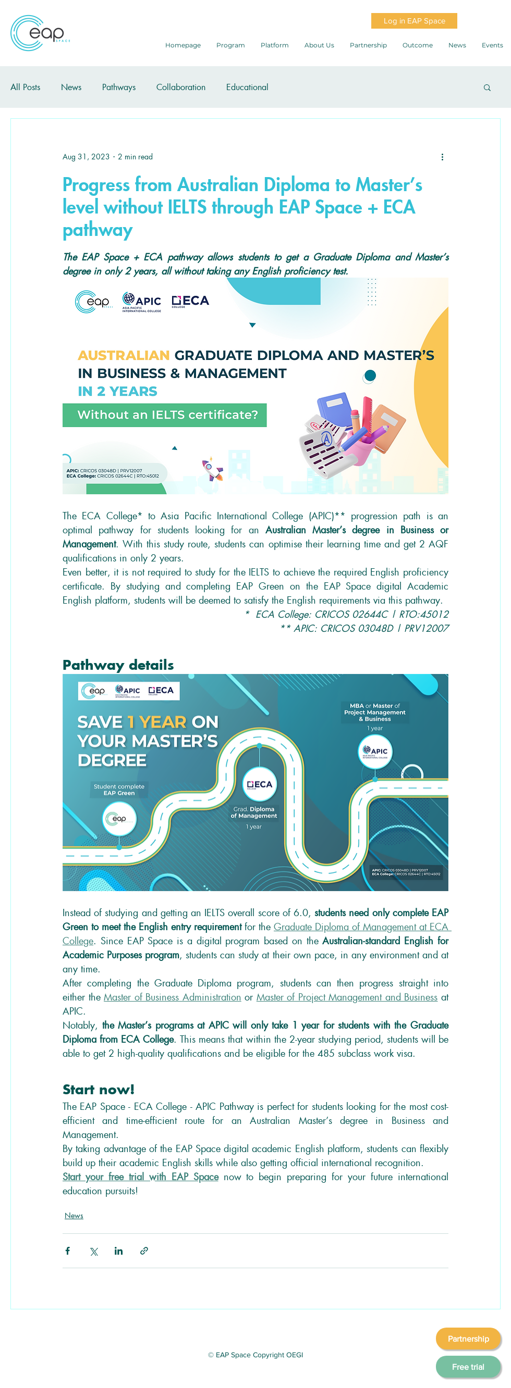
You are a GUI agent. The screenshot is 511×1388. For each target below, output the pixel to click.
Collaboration (180, 87)
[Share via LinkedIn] (119, 1251)
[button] (487, 87)
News (71, 87)
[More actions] (442, 156)
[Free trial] (468, 1367)
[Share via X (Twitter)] (93, 1251)
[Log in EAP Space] (414, 21)
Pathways (119, 87)
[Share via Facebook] (67, 1251)
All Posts (25, 87)
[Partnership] (468, 1338)
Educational (247, 87)
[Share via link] (144, 1251)
